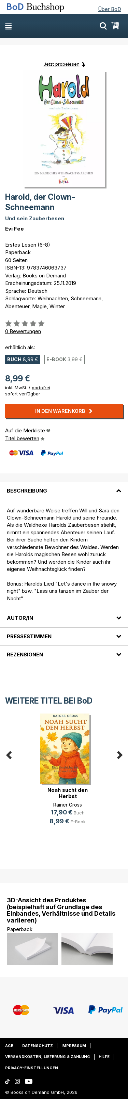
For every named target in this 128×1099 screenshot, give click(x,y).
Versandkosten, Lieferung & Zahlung (47, 1056)
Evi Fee (14, 228)
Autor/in (20, 618)
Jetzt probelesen (62, 64)
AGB (9, 1045)
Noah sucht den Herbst (67, 793)
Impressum (73, 1045)
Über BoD (109, 9)
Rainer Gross (67, 805)
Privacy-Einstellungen (31, 1067)
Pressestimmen (29, 636)
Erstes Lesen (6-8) (27, 244)
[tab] (64, 486)
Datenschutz (37, 1045)
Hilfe (104, 1056)
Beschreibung (27, 490)
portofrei (41, 387)
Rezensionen (25, 654)
